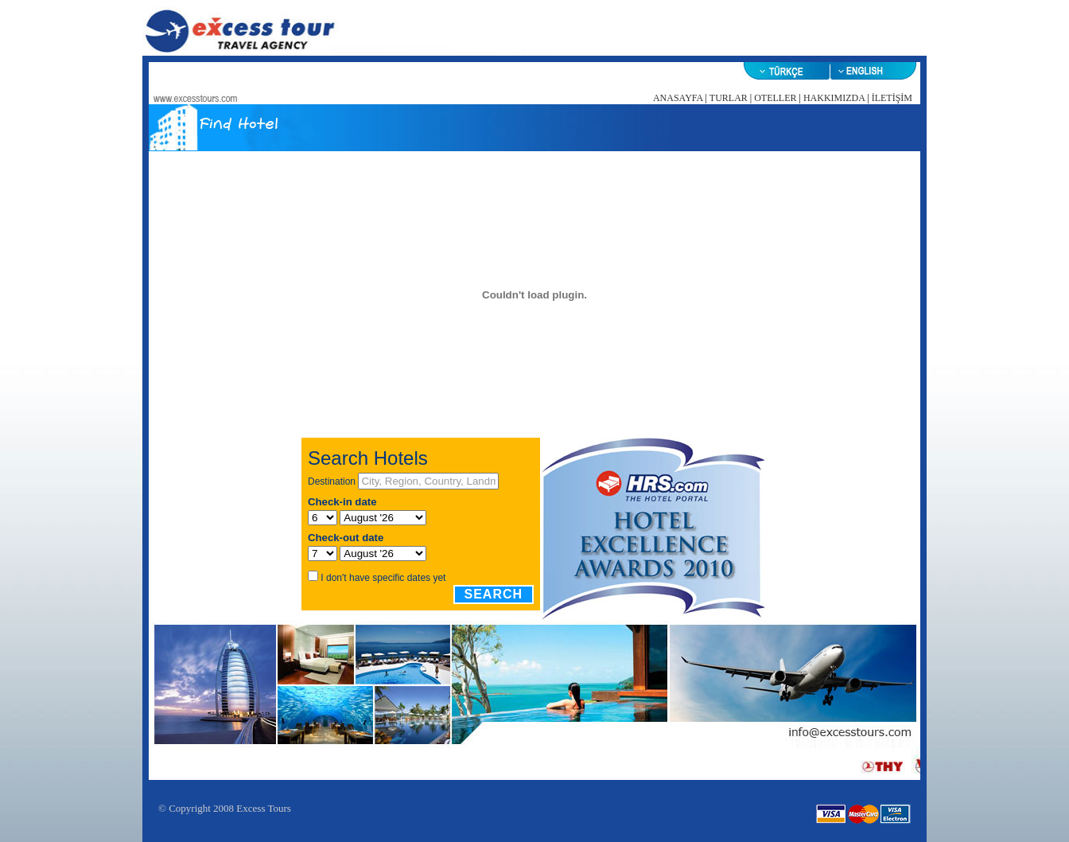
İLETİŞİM (892, 97)
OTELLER (775, 97)
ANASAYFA (678, 97)
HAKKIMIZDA (834, 97)
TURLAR (728, 97)
